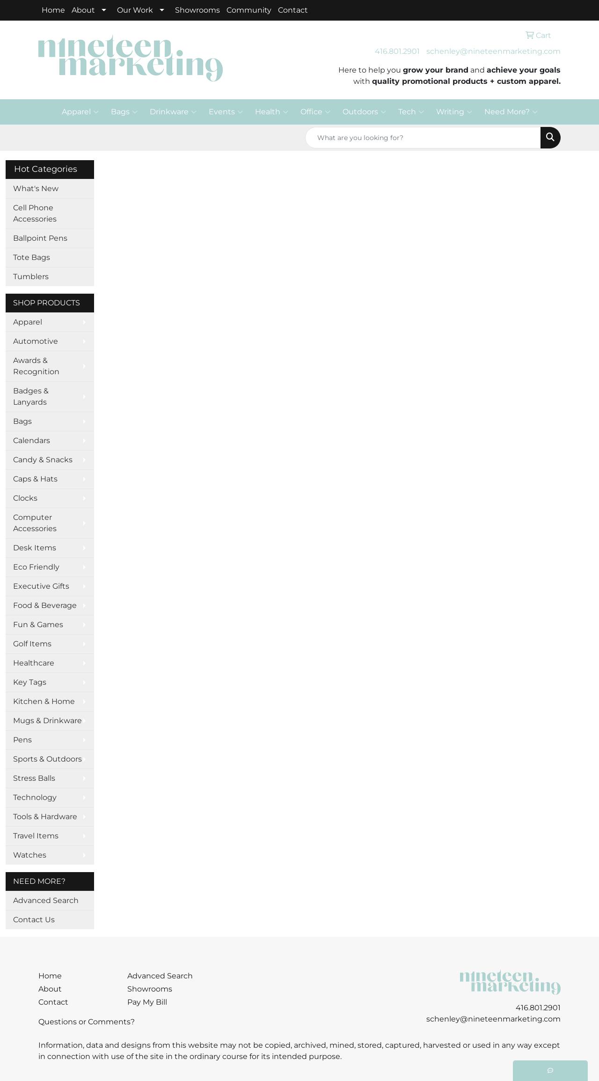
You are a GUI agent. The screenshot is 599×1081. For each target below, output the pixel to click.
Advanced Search (46, 900)
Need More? (511, 112)
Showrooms (197, 10)
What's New (35, 188)
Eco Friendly (36, 567)
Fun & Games (38, 624)
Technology (35, 797)
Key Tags (29, 682)
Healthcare (33, 663)
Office (315, 112)
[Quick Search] (423, 137)
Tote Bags (31, 257)
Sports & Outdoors (47, 759)
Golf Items (32, 643)
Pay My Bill (147, 1002)
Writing (454, 112)
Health (271, 112)
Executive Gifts (41, 586)
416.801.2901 (397, 51)
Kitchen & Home (44, 701)
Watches (29, 855)
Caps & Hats (35, 478)
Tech (411, 112)
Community (248, 10)
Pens (22, 739)
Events (226, 112)
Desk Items (34, 547)
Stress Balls (34, 778)
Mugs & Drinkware (47, 720)
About (83, 10)
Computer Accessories (35, 523)
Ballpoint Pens (40, 238)
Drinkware (173, 112)
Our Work (135, 10)
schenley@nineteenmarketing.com (493, 51)
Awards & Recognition (36, 366)
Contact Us (34, 919)
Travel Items (35, 835)
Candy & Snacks (43, 459)
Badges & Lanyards (31, 396)
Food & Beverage (45, 605)
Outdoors (364, 112)
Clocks (25, 498)
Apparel (80, 112)
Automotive (35, 341)
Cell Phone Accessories (35, 213)
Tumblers (31, 276)
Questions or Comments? (86, 1021)
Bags (124, 112)
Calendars (31, 440)
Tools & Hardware (45, 816)
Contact (293, 10)
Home (53, 10)
